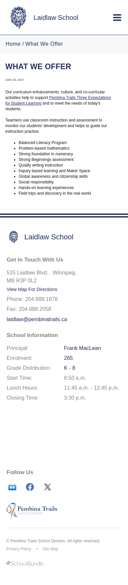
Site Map (50, 549)
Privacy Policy (18, 549)
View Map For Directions (32, 289)
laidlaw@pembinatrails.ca (37, 319)
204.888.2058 (35, 309)
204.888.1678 (41, 299)
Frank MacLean (82, 348)
